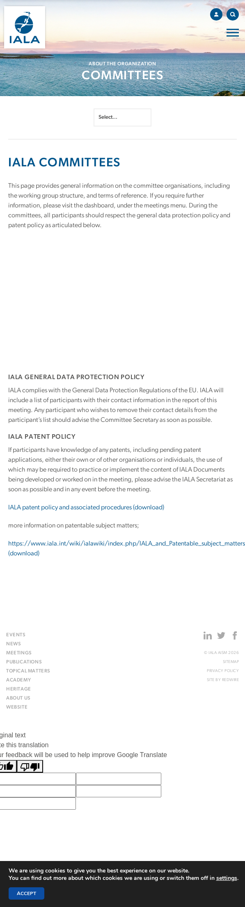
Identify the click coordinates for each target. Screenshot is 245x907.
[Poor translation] (30, 766)
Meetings (19, 653)
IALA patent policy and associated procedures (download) (86, 507)
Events (16, 635)
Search (234, 12)
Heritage (18, 689)
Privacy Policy (223, 671)
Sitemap (231, 662)
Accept (26, 893)
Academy (18, 680)
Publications (24, 662)
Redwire (230, 680)
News (13, 644)
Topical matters (28, 671)
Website (16, 707)
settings (226, 878)
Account (218, 13)
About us (18, 698)
